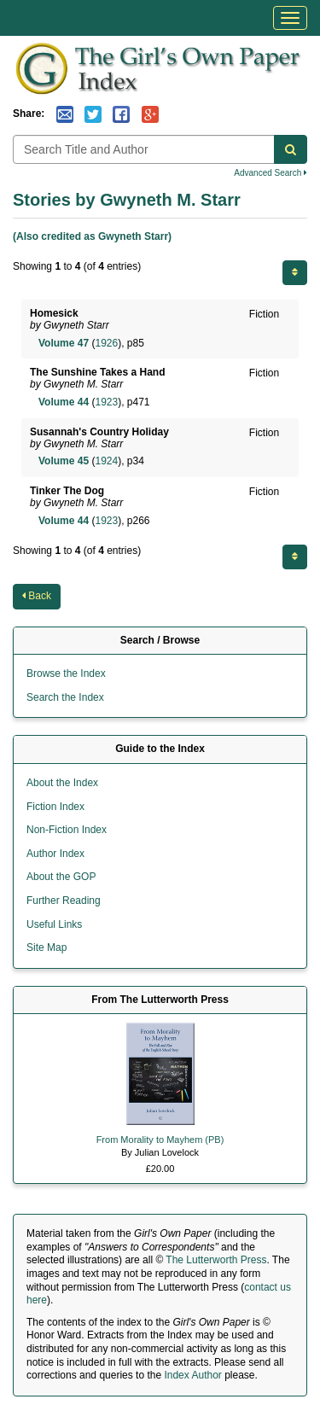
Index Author (192, 1375)
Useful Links (54, 924)
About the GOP (61, 877)
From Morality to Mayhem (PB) (160, 1139)
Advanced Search (270, 173)
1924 (106, 461)
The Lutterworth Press (216, 1260)
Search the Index (65, 697)
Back (36, 596)
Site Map (46, 947)
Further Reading (63, 901)
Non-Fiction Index (66, 830)
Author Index (55, 854)
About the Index (62, 783)
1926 (106, 343)
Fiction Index (55, 807)
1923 (106, 402)
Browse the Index (66, 673)
